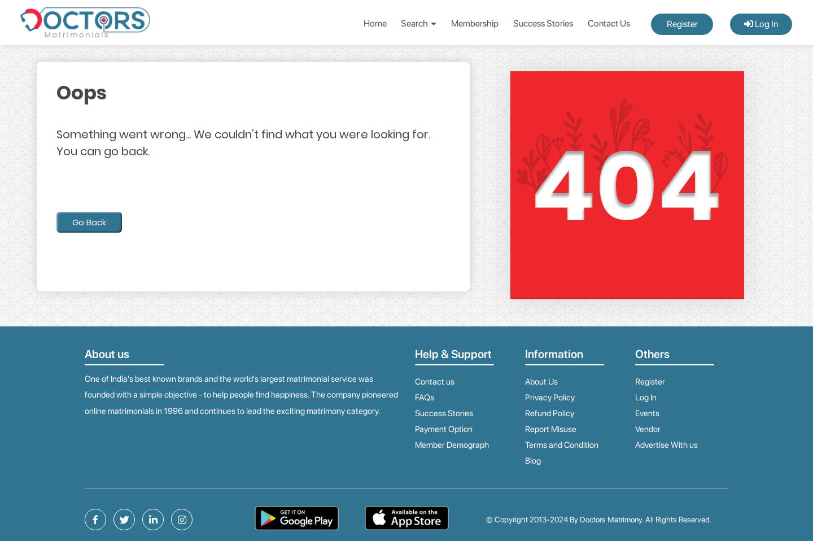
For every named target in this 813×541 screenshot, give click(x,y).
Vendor (648, 429)
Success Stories (543, 23)
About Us (541, 382)
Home (375, 23)
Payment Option (444, 429)
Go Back (89, 222)
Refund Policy (549, 413)
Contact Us (609, 23)
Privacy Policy (550, 397)
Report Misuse (550, 429)
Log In (761, 24)
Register (682, 24)
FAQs (424, 397)
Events (647, 413)
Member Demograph (452, 445)
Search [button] (418, 23)
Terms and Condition (561, 445)
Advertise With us (666, 445)
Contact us (434, 382)
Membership (475, 23)
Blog (533, 461)
